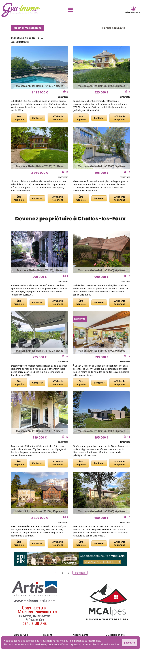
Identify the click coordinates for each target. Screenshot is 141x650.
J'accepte (129, 642)
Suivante (80, 572)
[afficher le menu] (70, 10)
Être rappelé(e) (19, 118)
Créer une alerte (132, 10)
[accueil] (24, 10)
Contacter (37, 117)
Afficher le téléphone (57, 118)
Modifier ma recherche (28, 28)
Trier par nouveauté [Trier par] (115, 28)
